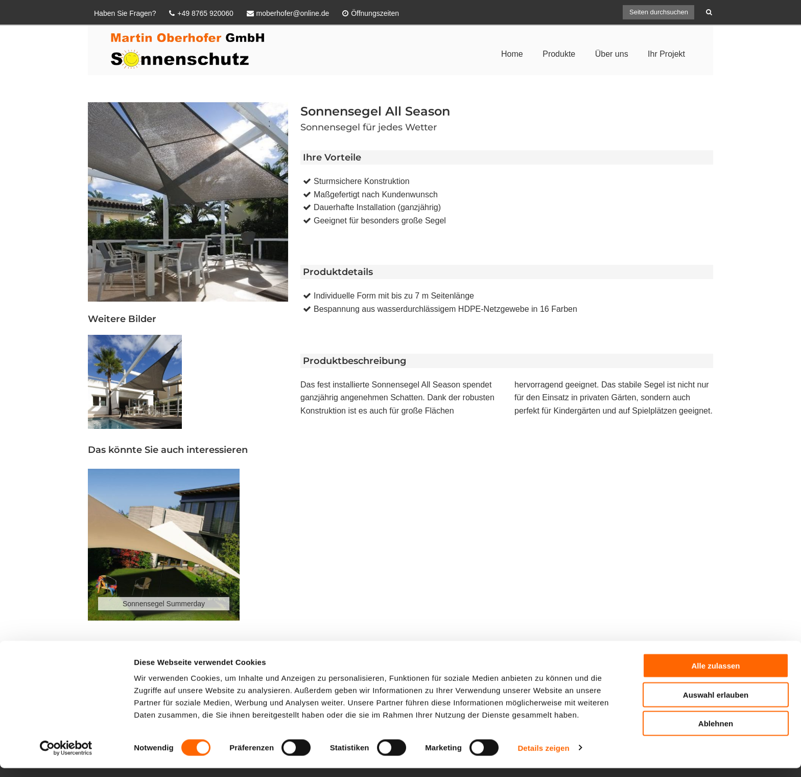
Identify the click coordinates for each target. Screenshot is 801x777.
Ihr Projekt (666, 54)
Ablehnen (715, 732)
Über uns (611, 54)
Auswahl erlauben (715, 703)
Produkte (559, 54)
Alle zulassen (715, 674)
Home (512, 54)
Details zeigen (543, 756)
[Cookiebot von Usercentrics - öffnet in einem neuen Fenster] (66, 757)
